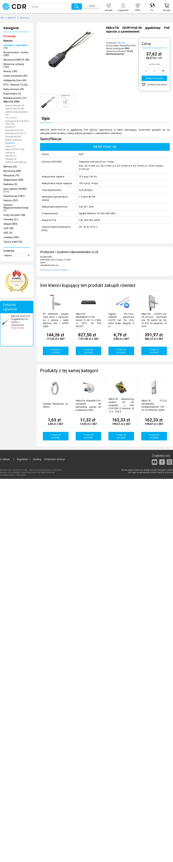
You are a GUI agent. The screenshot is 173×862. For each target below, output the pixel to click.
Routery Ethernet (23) (14, 105)
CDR (2, 17)
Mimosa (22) (10, 166)
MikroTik (12, 17)
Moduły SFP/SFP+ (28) (14, 149)
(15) (15, 46)
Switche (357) (10, 200)
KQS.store (21, 474)
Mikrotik (121, 42)
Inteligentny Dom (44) (14, 80)
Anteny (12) (10, 146)
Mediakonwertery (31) (15, 98)
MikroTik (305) (11, 101)
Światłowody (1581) (14, 196)
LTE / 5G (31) (11, 117)
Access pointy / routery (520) (15, 54)
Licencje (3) (10, 152)
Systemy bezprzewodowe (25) (16, 113)
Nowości (8, 40)
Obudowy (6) (10, 159)
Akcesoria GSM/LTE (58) (16, 59)
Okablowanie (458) (13, 180)
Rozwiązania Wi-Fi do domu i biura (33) (17, 122)
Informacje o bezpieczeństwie (54, 269)
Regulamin (22, 459)
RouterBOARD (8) (13, 136)
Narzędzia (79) (11, 175)
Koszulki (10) (10, 155)
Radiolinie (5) (10, 184)
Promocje (9, 36)
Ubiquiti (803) (10, 224)
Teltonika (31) (10, 219)
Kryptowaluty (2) (12, 93)
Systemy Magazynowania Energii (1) (15, 208)
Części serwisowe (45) (15, 75)
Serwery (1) (10, 127)
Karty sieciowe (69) (13, 89)
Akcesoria (24, 17)
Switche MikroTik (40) (14, 108)
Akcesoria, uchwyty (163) (13, 65)
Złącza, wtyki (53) (12, 241)
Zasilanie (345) (11, 237)
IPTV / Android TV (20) (15, 84)
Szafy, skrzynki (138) (14, 215)
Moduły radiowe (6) (13, 139)
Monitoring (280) (12, 171)
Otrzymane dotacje (54, 459)
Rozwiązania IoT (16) (14, 130)
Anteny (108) (10, 71)
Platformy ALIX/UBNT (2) (15, 162)
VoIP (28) (8, 228)
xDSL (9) (7, 232)
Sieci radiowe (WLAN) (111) (14, 190)
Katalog (37, 459)
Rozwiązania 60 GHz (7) (15, 133)
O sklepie (5, 459)
